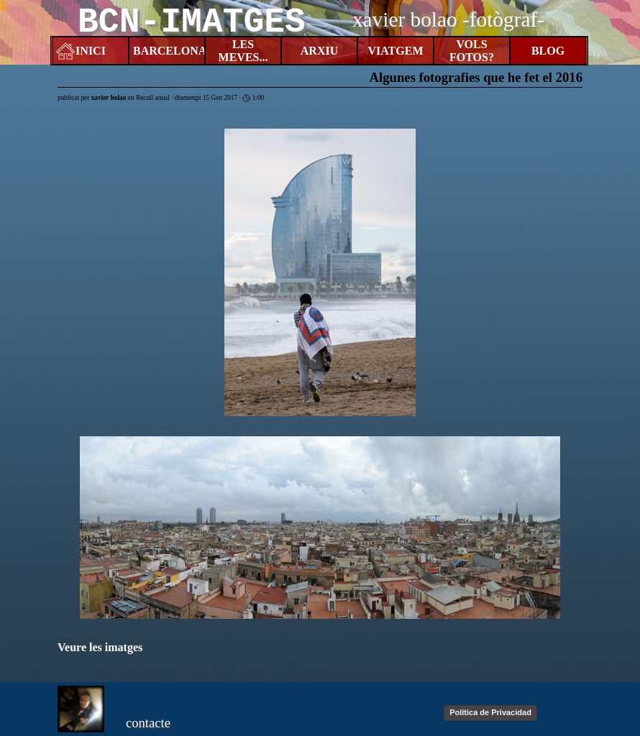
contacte (148, 722)
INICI (91, 51)
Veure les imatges (100, 647)
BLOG (547, 51)
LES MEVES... (243, 50)
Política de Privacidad (490, 712)
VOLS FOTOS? (471, 50)
